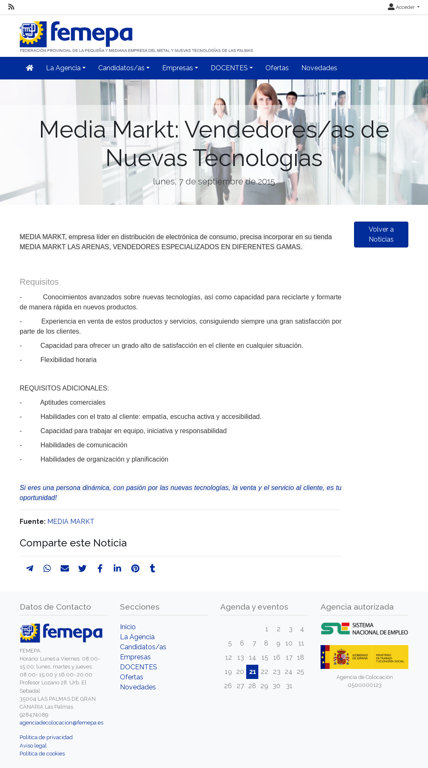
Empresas (135, 657)
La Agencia (137, 637)
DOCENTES (138, 667)
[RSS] (11, 7)
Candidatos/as (143, 647)
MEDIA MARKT (70, 522)
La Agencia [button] (63, 68)
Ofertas (277, 68)
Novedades (319, 68)
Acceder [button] (402, 7)
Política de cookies (42, 753)
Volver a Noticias (381, 234)
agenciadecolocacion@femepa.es (61, 723)
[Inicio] (137, 33)
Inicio (128, 627)
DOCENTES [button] (229, 68)
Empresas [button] (177, 68)
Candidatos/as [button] (121, 68)
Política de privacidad (46, 737)
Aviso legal (33, 745)
